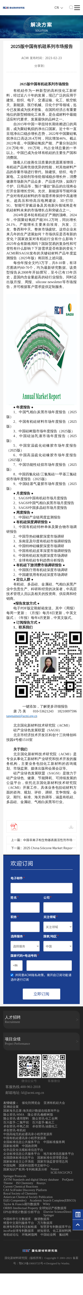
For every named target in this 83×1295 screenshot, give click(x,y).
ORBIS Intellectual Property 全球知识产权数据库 (35, 1208)
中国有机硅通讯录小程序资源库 (24, 1138)
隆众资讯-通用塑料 (16, 1118)
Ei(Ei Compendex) (14, 1200)
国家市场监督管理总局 (52, 1161)
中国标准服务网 (54, 1142)
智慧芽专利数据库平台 (55, 1226)
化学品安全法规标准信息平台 (23, 1149)
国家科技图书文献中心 (34, 1165)
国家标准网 (11, 1146)
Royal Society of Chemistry (20, 1193)
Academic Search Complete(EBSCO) (53, 1200)
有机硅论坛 (11, 1234)
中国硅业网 (48, 1234)
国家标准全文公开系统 (18, 1161)
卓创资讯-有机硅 (14, 1130)
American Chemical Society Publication (28, 1197)
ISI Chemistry (24, 1183)
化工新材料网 (62, 1230)
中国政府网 (29, 1146)
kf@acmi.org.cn (32, 1092)
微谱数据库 (41, 1219)
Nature (55, 1169)
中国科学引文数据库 (17, 1219)
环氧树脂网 (29, 1234)
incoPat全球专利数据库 (18, 1230)
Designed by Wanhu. (58, 1263)
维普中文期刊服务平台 (18, 1223)
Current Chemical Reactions (20, 1186)
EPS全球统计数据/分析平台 (21, 1212)
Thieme (8, 1183)
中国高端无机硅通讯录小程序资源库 (27, 1134)
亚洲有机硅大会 (54, 1103)
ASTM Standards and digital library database (31, 1179)
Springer (48, 1215)
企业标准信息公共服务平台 (21, 1153)
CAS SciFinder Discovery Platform (25, 1190)
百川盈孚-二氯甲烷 (16, 1122)
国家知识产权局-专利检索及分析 (25, 1169)
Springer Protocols (14, 1176)
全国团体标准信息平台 (18, 1157)
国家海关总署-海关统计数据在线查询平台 (31, 1110)
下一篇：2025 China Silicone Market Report (42, 848)
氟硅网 (63, 1234)
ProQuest (67, 1179)
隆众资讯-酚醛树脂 (40, 1114)
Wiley (46, 1204)
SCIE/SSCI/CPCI (61, 1172)
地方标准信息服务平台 (58, 1153)
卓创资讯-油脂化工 (45, 1126)
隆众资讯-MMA (13, 1114)
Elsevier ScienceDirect (57, 1211)
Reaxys (41, 1183)
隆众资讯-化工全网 (45, 1118)
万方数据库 (45, 1223)
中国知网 (9, 1165)
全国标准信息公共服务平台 (21, 1142)
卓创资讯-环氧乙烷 (16, 1126)
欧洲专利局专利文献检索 (20, 1226)
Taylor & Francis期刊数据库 (21, 1204)
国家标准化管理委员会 (52, 1157)
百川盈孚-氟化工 (43, 1122)
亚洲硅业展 (11, 1106)
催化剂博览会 (31, 1103)
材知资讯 (43, 1230)
